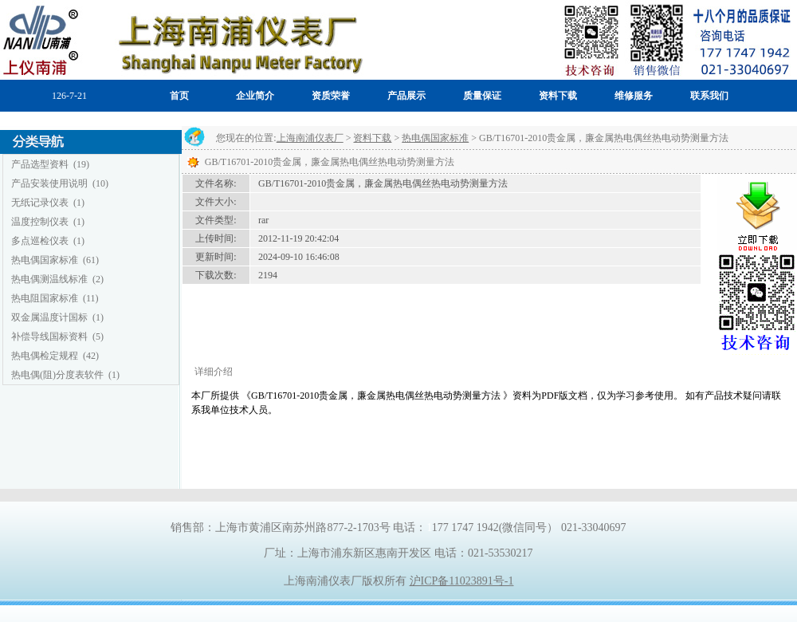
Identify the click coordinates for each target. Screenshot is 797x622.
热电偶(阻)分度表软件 (57, 374)
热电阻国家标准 (44, 298)
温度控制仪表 (40, 221)
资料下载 (372, 138)
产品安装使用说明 (49, 183)
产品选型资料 (40, 164)
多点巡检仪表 (40, 240)
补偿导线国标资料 (49, 336)
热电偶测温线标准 (49, 279)
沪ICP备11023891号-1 (462, 581)
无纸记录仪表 (40, 202)
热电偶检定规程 (44, 355)
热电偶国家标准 (44, 260)
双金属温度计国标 (49, 317)
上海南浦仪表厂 (310, 138)
